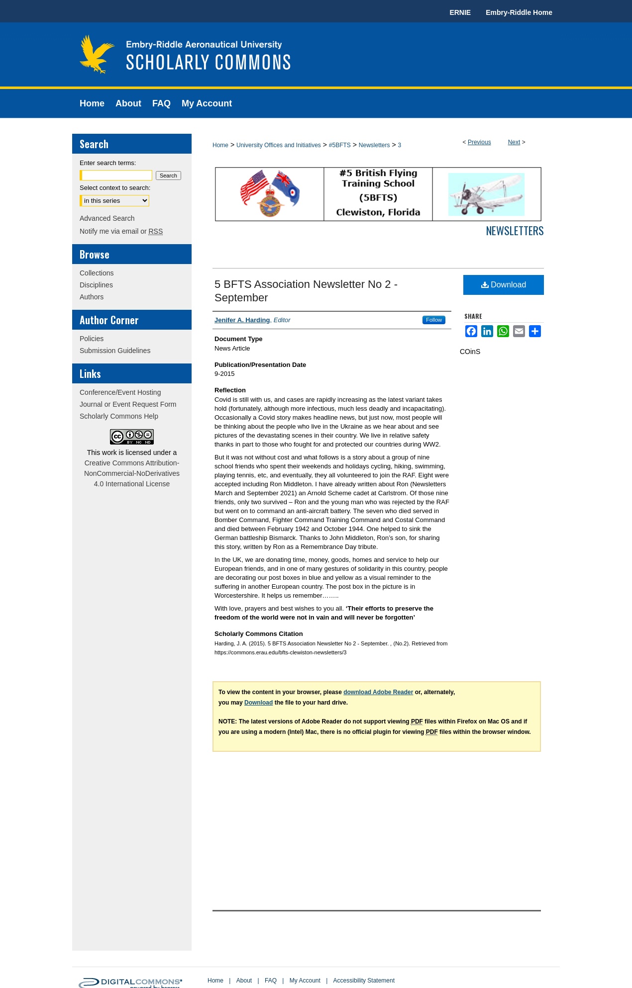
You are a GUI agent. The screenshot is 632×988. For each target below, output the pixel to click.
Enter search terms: (108, 163)
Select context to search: (115, 187)
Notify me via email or (121, 231)
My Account (305, 980)
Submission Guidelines (115, 351)
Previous (479, 142)
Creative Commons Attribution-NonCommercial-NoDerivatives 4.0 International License (132, 473)
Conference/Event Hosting (120, 392)
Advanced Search (107, 218)
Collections (96, 273)
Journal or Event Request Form (128, 404)
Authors (92, 297)
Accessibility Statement (364, 980)
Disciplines (96, 285)
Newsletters (374, 145)
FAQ (271, 980)
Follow (434, 320)
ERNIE (460, 12)
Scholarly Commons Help (119, 416)
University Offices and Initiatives (278, 145)
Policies (92, 339)
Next (514, 142)
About (244, 980)
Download (504, 284)
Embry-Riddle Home (519, 12)
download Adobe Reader (378, 692)
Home (220, 145)
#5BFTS (340, 145)
